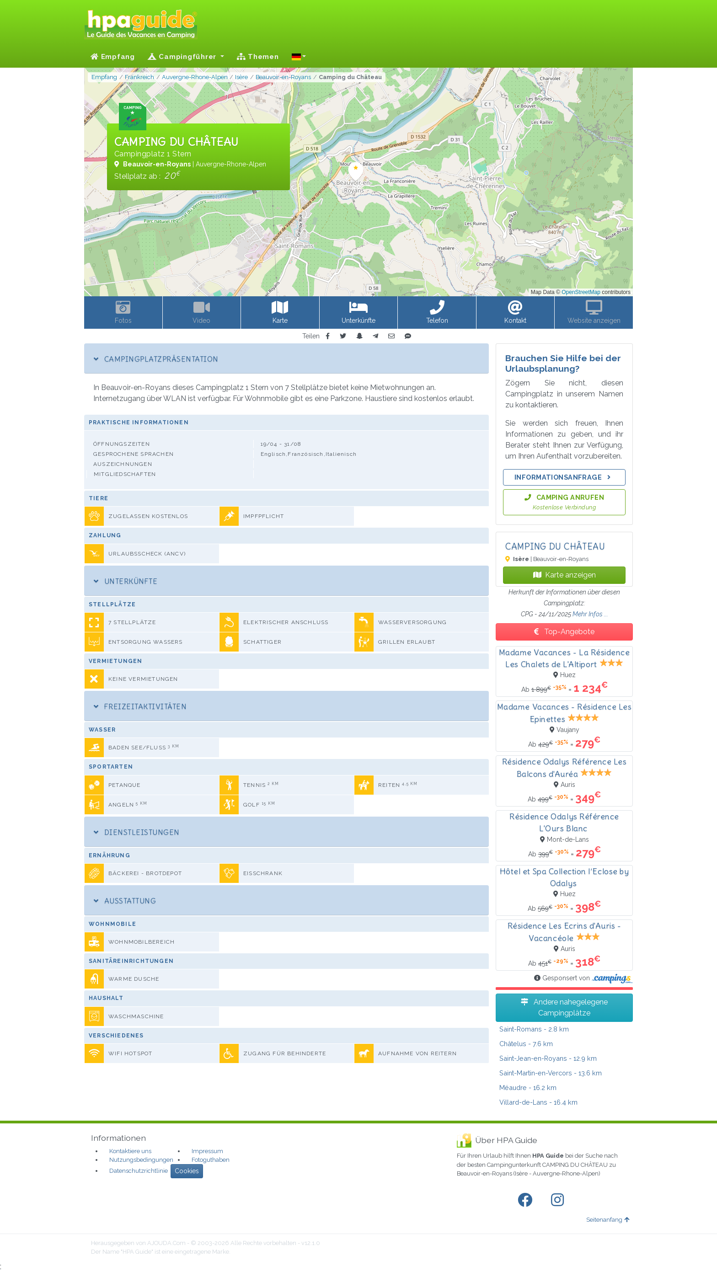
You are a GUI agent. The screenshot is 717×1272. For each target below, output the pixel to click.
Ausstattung (125, 900)
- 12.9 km (548, 1058)
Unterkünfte (125, 581)
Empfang (113, 57)
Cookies (187, 1171)
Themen (258, 57)
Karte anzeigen (564, 575)
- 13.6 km (550, 1073)
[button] (299, 57)
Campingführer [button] (183, 57)
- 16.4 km (538, 1102)
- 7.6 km (526, 1044)
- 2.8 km (534, 1029)
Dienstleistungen (137, 832)
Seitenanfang (607, 1219)
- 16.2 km (527, 1087)
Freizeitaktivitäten (140, 706)
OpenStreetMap (581, 292)
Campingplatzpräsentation (156, 358)
